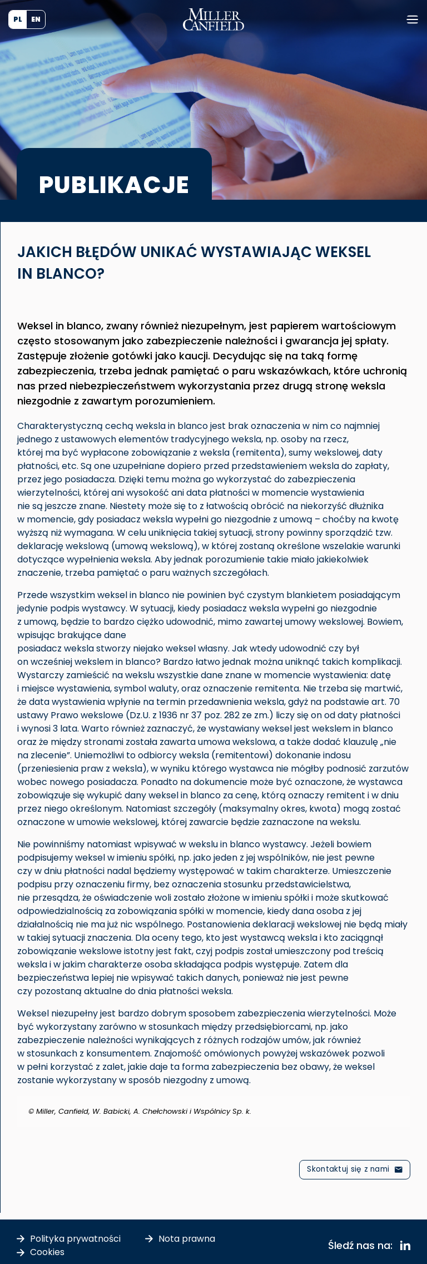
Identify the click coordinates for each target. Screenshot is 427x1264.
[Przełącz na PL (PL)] (18, 19)
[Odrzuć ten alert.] (403, 1103)
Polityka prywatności (75, 1238)
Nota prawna (187, 1238)
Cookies (47, 1251)
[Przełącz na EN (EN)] (36, 19)
